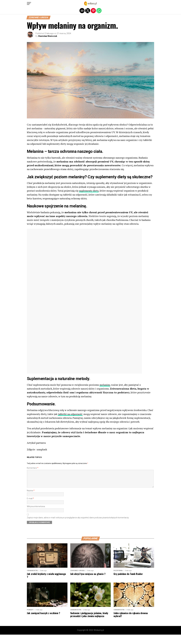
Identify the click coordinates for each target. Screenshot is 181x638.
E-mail (30, 502)
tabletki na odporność (70, 414)
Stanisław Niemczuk (47, 36)
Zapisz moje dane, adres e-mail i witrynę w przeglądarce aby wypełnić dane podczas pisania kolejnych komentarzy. (78, 521)
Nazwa (31, 494)
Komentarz (32, 468)
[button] (29, 3)
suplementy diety (89, 190)
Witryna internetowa (36, 510)
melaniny (105, 384)
